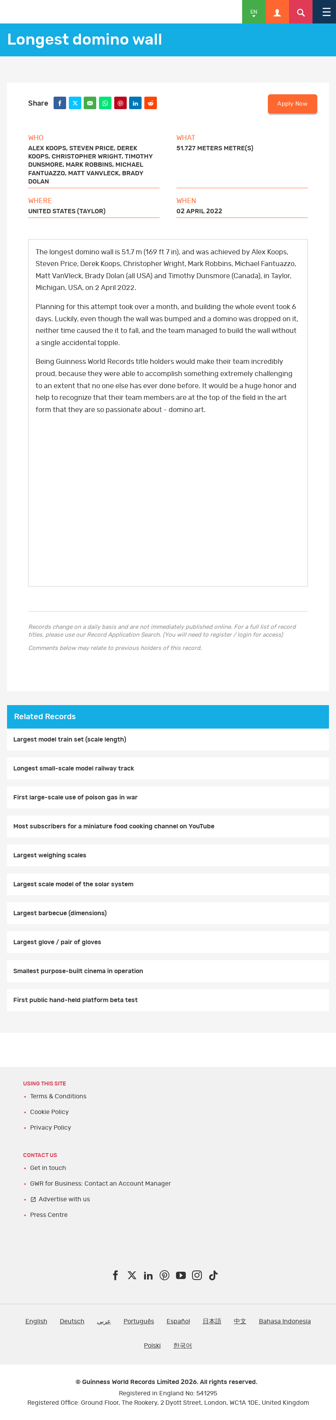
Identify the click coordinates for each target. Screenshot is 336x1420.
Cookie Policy (49, 1112)
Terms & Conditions (58, 1096)
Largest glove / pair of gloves (57, 942)
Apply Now (292, 104)
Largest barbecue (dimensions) (60, 913)
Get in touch (48, 1168)
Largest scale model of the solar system (73, 884)
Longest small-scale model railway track (73, 768)
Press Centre (49, 1215)
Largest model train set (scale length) (69, 739)
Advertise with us (64, 1199)
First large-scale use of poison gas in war (75, 797)
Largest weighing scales (49, 855)
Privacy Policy (50, 1128)
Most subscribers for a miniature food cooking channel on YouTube (113, 826)
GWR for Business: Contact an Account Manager (100, 1184)
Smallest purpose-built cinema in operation (78, 971)
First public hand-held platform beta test (75, 1000)
